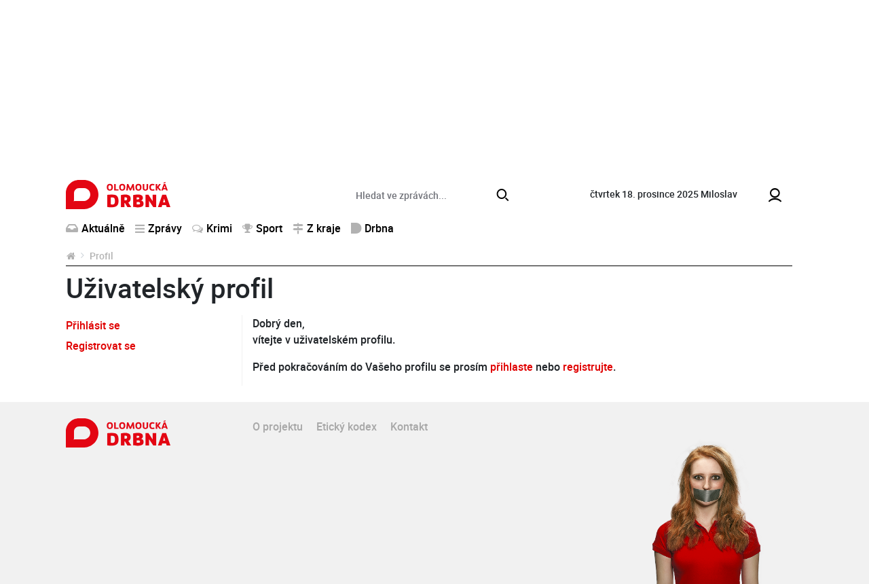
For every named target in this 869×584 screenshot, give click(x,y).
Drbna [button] (372, 228)
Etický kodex (346, 426)
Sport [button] (262, 228)
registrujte (588, 366)
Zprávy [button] (158, 228)
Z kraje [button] (317, 228)
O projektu (278, 426)
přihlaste (511, 366)
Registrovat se (101, 345)
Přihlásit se (93, 325)
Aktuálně (95, 228)
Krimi (212, 228)
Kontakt (409, 426)
